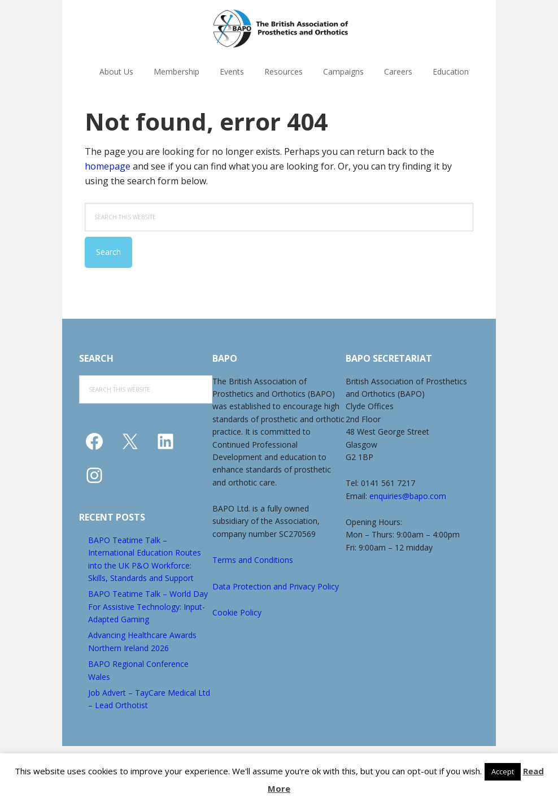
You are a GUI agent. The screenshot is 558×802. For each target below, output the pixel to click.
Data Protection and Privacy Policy (275, 586)
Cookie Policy (236, 612)
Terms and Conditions (252, 559)
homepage (107, 166)
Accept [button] (502, 771)
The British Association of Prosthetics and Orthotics (280, 28)
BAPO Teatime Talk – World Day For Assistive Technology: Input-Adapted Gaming (148, 606)
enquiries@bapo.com (407, 496)
